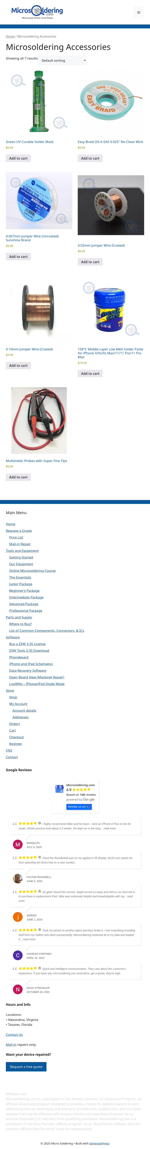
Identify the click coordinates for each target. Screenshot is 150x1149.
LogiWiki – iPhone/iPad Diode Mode (36, 684)
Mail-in (11, 1044)
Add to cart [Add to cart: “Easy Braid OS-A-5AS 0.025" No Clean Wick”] (90, 158)
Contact (12, 757)
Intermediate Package (26, 597)
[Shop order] (62, 60)
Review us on (79, 807)
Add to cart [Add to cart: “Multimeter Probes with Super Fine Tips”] (18, 477)
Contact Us (14, 1034)
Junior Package (20, 584)
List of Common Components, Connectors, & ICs (46, 630)
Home (10, 36)
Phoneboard (19, 657)
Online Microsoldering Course (32, 570)
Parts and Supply (19, 617)
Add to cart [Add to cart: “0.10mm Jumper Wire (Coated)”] (18, 365)
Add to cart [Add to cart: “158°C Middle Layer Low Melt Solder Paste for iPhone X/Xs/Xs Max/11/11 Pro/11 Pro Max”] (90, 373)
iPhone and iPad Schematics (31, 664)
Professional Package (25, 610)
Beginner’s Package (24, 590)
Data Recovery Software (27, 670)
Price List (16, 537)
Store (10, 690)
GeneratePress (99, 1143)
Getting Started (21, 557)
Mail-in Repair (20, 544)
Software (13, 637)
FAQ (9, 750)
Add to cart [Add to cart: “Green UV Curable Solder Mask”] (18, 158)
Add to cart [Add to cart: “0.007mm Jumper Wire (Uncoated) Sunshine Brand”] (18, 256)
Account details (24, 710)
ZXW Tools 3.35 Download (29, 650)
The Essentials (20, 577)
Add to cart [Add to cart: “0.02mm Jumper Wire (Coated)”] (90, 262)
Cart (12, 730)
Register (15, 743)
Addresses (20, 717)
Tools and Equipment (22, 550)
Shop (13, 697)
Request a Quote (19, 530)
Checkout (16, 737)
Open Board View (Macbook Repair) (36, 677)
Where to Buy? (20, 624)
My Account (18, 704)
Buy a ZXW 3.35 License (27, 644)
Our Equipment (21, 564)
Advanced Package (23, 604)
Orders (14, 723)
